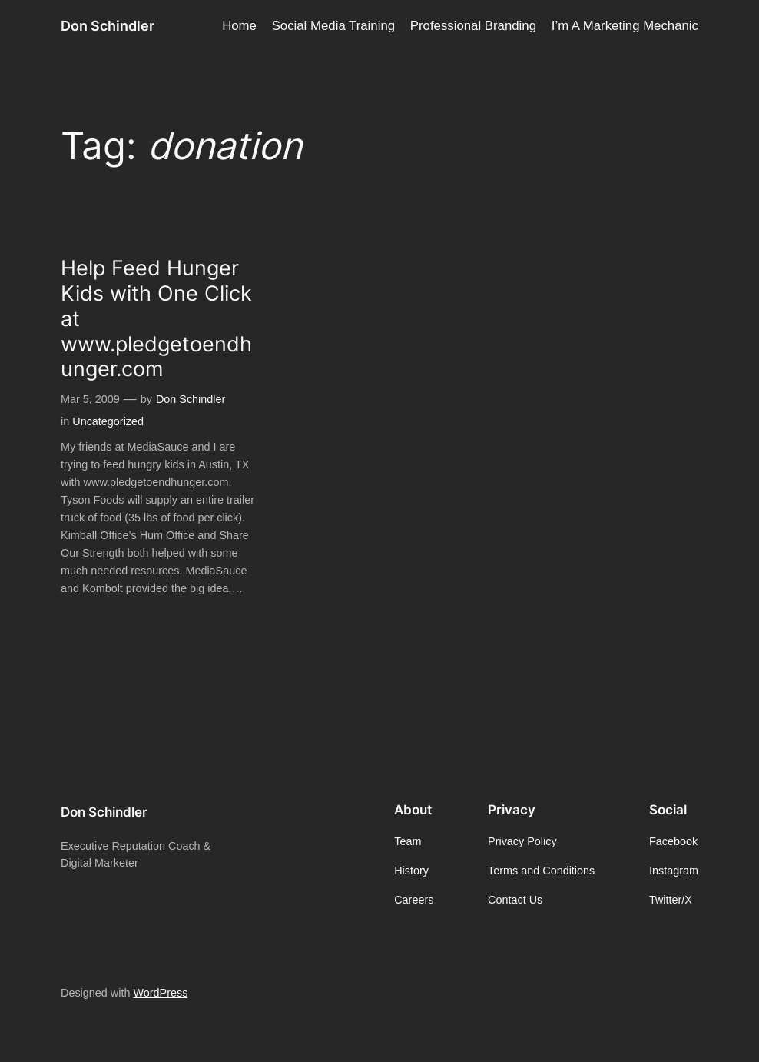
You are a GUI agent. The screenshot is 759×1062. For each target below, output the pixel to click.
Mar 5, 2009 (90, 399)
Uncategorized (108, 421)
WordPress (160, 993)
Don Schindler (107, 26)
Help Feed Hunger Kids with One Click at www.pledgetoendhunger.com (156, 318)
